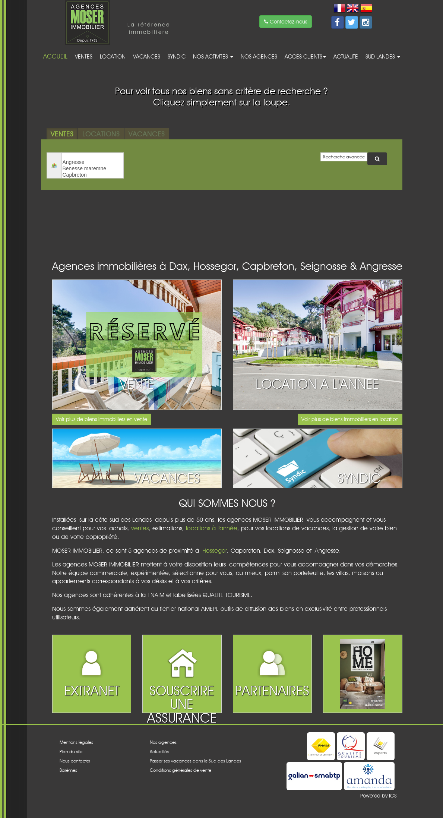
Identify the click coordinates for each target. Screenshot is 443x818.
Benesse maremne (92, 168)
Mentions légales (76, 742)
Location (113, 56)
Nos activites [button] (213, 56)
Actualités (159, 751)
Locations (101, 134)
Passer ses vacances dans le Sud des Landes (195, 761)
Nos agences (259, 56)
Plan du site (71, 751)
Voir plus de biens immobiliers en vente (101, 419)
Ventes (83, 56)
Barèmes (68, 770)
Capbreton (92, 175)
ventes (140, 528)
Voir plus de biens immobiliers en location (350, 419)
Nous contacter (75, 761)
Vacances (146, 56)
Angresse (92, 162)
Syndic (177, 56)
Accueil (55, 56)
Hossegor (214, 550)
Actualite (345, 56)
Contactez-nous (285, 22)
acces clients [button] (305, 56)
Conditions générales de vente (180, 770)
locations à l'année (211, 528)
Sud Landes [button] (383, 56)
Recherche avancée (344, 157)
